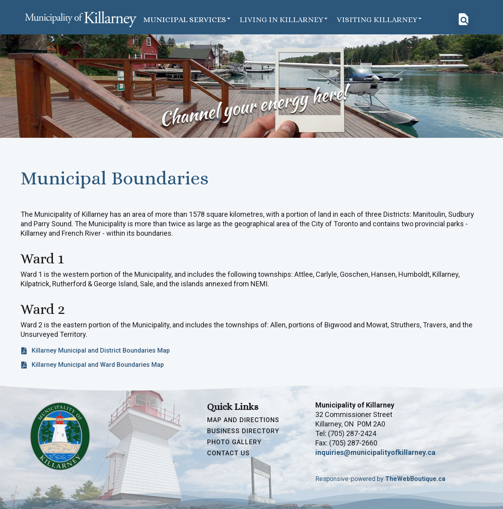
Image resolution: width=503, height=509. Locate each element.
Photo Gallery (234, 442)
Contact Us (228, 453)
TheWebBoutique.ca (415, 479)
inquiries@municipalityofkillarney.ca (375, 452)
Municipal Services (187, 19)
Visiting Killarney (380, 19)
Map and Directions (243, 420)
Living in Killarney (284, 19)
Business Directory (243, 431)
